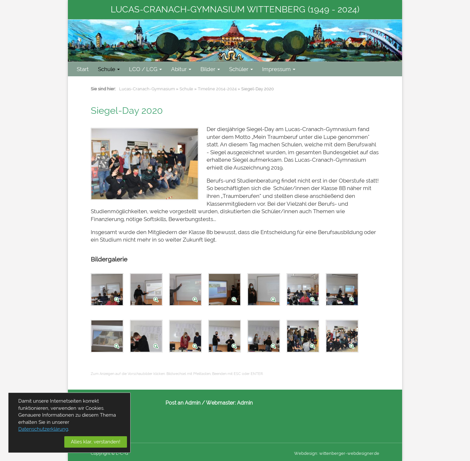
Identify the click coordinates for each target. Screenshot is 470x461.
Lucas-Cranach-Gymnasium (147, 88)
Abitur (181, 69)
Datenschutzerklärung (43, 429)
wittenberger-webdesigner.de (349, 453)
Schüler (241, 69)
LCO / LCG (145, 69)
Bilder (210, 69)
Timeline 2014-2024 (217, 88)
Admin (245, 403)
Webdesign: (306, 453)
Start (83, 69)
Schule (109, 69)
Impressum (278, 69)
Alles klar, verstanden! (95, 442)
